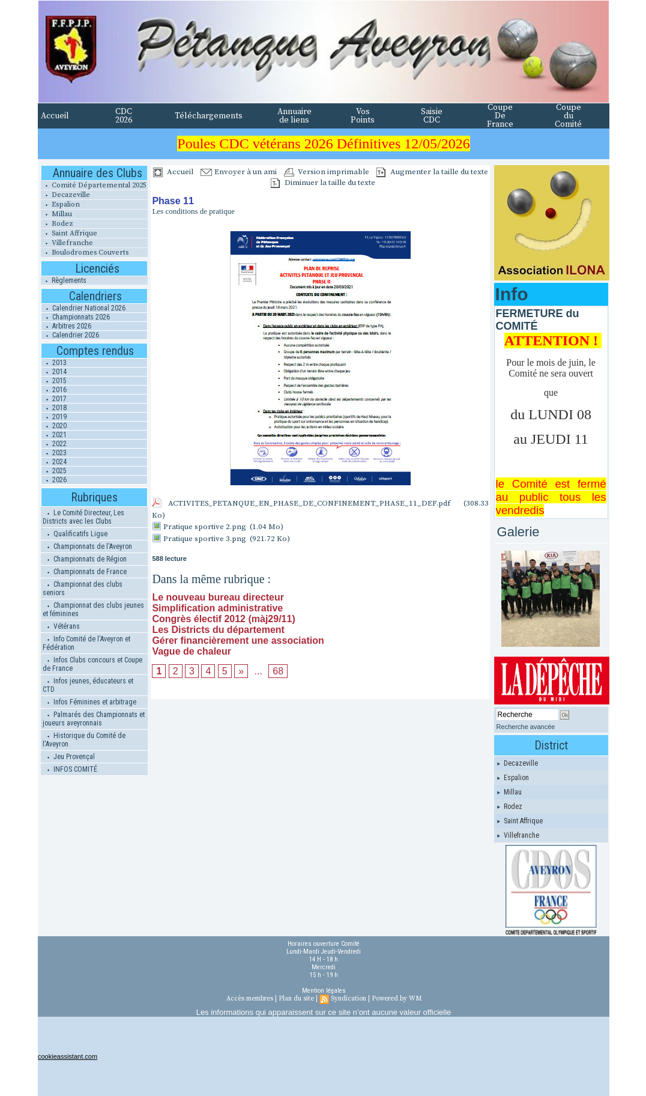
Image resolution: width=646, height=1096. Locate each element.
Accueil (55, 116)
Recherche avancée (526, 726)
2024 (54, 462)
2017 (54, 399)
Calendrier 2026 (70, 335)
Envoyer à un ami (239, 172)
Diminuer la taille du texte (323, 182)
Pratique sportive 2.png (204, 526)
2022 (54, 444)
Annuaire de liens (294, 115)
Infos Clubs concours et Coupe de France (92, 664)
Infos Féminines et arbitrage (89, 702)
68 (278, 671)
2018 (54, 408)
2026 (54, 480)
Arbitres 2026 (66, 326)
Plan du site (296, 999)
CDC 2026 (123, 115)
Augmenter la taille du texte (432, 172)
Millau (56, 214)
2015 (54, 381)
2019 (54, 417)
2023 (54, 453)
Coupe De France (500, 116)
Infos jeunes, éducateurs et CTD (88, 685)
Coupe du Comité (568, 116)
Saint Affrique (69, 233)
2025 (54, 471)
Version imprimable (326, 172)
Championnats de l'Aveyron (87, 546)
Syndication (348, 999)
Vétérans (61, 626)
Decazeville (65, 194)
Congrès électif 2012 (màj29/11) (223, 619)
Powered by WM (396, 999)
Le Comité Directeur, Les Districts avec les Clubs (83, 517)
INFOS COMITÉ (70, 769)
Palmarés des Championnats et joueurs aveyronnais (94, 718)
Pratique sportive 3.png (204, 538)
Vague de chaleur (191, 651)
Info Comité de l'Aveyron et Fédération (86, 643)
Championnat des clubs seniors (82, 588)
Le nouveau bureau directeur (218, 597)
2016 (54, 390)
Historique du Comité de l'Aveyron (84, 739)
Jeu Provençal (69, 756)
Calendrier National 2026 (83, 308)
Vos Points (363, 115)
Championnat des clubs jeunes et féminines (93, 609)
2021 (54, 435)
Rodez (57, 223)
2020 (54, 426)
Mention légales (324, 991)
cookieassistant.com (67, 1056)
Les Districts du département (218, 630)
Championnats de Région (85, 559)
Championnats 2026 (75, 317)
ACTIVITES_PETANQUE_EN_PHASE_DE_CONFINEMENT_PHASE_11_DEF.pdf (309, 503)
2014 (54, 372)
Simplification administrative (217, 608)
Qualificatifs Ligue (75, 534)
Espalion (60, 204)
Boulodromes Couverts (84, 252)
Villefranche (67, 242)
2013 (54, 363)
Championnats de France (85, 572)
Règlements (63, 280)
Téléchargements (209, 116)
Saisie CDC (431, 115)
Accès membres (249, 999)
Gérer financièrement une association (238, 640)
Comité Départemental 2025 (93, 185)
